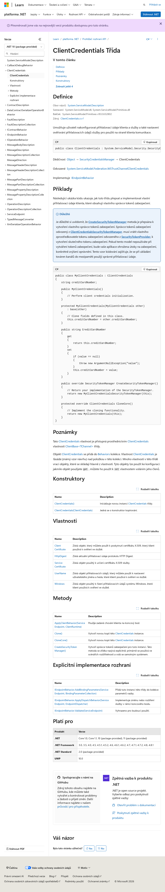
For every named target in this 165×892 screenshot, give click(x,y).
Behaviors (104, 454)
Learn (56, 39)
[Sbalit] (39, 39)
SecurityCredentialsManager (97, 159)
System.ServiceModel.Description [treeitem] (25, 60)
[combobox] (24, 47)
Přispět (64, 876)
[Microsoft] (6, 4)
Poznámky (61, 76)
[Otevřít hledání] (144, 5)
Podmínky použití (74, 881)
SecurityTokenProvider (135, 236)
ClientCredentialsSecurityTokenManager (96, 232)
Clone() (58, 633)
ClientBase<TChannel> (79, 446)
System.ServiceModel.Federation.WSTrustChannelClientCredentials (108, 168)
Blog (51, 876)
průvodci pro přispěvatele (73, 806)
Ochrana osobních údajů (86, 876)
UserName (60, 573)
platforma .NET (71, 39)
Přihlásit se (155, 4)
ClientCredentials (69, 441)
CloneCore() (61, 640)
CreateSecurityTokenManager (107, 222)
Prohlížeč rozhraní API (94, 39)
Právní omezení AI (14, 876)
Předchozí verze (36, 876)
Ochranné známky (98, 881)
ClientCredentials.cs (71, 118)
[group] (107, 149)
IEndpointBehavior (82, 178)
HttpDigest (60, 556)
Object (71, 159)
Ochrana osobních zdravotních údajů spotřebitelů (31, 881)
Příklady (60, 71)
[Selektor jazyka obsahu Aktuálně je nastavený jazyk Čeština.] (11, 868)
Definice (60, 66)
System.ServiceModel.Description (86, 105)
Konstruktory (63, 80)
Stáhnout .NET (151, 14)
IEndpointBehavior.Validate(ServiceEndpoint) (78, 710)
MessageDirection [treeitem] (17, 160)
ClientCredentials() (64, 503)
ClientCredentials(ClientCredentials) (74, 510)
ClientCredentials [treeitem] (19, 75)
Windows (60, 583)
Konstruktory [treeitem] (17, 80)
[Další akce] (158, 39)
